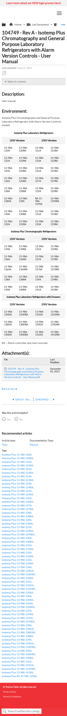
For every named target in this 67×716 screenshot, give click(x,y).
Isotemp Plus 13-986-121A (17, 461)
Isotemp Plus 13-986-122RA (17, 472)
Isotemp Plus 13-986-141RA (17, 672)
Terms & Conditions (12, 696)
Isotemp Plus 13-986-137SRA (18, 621)
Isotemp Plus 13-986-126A (17, 498)
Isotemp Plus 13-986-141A (17, 661)
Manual (34, 444)
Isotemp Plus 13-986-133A (17, 559)
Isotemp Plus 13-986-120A (17, 454)
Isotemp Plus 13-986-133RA (17, 563)
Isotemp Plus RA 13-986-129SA (19, 676)
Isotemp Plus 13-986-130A (17, 537)
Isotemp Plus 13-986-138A (17, 625)
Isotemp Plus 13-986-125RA (17, 494)
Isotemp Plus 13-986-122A (17, 468)
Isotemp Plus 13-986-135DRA (18, 588)
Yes (9, 419)
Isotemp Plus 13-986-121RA (17, 465)
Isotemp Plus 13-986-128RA (17, 516)
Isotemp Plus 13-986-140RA (17, 657)
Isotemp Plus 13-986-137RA (17, 614)
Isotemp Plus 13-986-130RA (17, 541)
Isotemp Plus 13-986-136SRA (18, 606)
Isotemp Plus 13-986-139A (17, 639)
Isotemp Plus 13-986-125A (17, 490)
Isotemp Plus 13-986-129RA (17, 530)
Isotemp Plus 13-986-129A (17, 527)
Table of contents (16, 81)
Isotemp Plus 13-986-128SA (17, 523)
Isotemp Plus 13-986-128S (16, 519)
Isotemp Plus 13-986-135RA (17, 592)
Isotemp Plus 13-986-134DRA (18, 574)
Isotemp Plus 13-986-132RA (17, 556)
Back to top (8, 388)
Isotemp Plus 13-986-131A (17, 545)
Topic (5, 444)
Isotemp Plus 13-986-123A (17, 476)
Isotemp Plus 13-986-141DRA (18, 668)
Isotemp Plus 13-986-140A (17, 650)
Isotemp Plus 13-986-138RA (17, 636)
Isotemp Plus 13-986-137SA (17, 617)
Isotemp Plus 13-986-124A (17, 483)
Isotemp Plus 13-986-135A (17, 581)
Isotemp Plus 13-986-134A (17, 567)
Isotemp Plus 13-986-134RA (17, 577)
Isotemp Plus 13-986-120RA (17, 458)
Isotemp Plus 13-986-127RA (17, 508)
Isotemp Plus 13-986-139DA (18, 643)
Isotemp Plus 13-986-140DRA (18, 654)
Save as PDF (4, 73)
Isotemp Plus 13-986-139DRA (18, 646)
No (21, 419)
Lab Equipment (38, 24)
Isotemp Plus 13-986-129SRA (18, 534)
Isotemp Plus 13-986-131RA (17, 548)
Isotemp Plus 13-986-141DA (18, 665)
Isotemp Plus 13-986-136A (17, 596)
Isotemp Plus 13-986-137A (17, 610)
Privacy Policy (9, 691)
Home (15, 24)
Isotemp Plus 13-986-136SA (17, 603)
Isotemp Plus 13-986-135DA (18, 585)
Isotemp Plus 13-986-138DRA (18, 632)
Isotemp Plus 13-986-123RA (17, 479)
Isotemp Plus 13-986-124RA (17, 487)
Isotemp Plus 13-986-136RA (17, 599)
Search (4, 711)
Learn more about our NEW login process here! (33, 3)
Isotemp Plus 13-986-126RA (17, 501)
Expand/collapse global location (63, 23)
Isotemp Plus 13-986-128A (17, 512)
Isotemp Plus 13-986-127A (17, 505)
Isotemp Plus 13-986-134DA (18, 570)
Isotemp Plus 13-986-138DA (18, 628)
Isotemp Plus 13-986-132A (17, 552)
